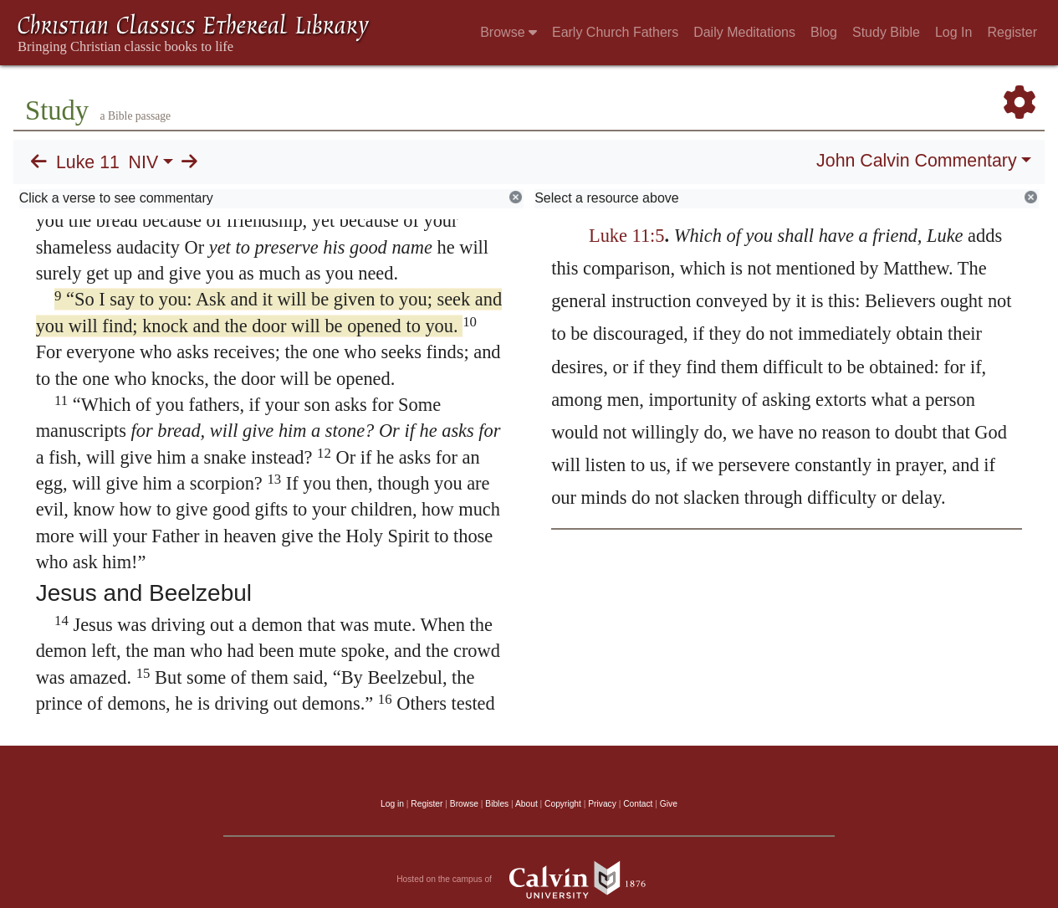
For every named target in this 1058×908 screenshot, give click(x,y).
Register (1012, 32)
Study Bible (886, 32)
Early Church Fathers (615, 32)
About (526, 803)
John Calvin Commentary (916, 161)
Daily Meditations (744, 32)
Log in (392, 803)
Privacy (602, 803)
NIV (144, 162)
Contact (637, 803)
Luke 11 (88, 162)
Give (668, 803)
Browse (508, 32)
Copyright (562, 803)
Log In (953, 32)
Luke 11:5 (627, 235)
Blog (823, 32)
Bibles (497, 803)
